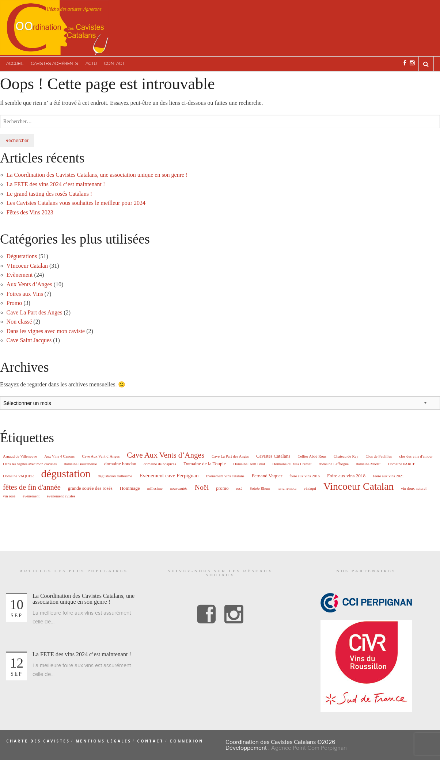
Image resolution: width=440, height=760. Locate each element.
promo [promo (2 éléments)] (222, 488)
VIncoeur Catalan (27, 266)
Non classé (19, 321)
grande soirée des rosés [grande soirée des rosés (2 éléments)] (90, 488)
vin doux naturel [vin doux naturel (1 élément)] (413, 488)
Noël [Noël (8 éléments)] (202, 487)
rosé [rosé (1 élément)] (239, 488)
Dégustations (22, 256)
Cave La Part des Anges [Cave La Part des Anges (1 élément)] (230, 456)
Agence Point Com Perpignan (309, 748)
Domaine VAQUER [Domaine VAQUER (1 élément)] (18, 476)
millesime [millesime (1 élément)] (155, 488)
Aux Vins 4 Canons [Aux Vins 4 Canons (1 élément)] (59, 456)
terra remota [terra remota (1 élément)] (286, 488)
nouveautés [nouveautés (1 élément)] (178, 488)
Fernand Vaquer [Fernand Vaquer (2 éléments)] (267, 475)
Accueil (15, 63)
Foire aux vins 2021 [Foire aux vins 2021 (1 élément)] (388, 476)
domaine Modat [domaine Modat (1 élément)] (368, 464)
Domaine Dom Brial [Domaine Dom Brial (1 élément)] (249, 464)
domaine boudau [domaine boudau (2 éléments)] (120, 463)
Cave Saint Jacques (29, 340)
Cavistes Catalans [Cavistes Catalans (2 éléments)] (273, 456)
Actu (91, 63)
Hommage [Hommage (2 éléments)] (130, 488)
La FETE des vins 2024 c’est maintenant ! (56, 184)
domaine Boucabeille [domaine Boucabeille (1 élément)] (80, 464)
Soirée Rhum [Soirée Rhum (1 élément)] (260, 488)
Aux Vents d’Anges (29, 284)
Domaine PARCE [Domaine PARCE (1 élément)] (401, 464)
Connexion (186, 741)
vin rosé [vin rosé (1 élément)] (9, 496)
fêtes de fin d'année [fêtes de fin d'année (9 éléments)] (32, 487)
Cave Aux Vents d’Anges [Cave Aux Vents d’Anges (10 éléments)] (165, 455)
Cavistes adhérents (54, 63)
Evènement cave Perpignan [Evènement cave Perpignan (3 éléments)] (169, 475)
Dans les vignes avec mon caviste (46, 331)
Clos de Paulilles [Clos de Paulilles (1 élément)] (379, 456)
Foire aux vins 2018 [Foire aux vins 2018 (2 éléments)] (346, 475)
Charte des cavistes (38, 741)
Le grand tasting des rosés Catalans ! (49, 194)
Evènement (20, 275)
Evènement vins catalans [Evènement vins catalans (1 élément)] (225, 476)
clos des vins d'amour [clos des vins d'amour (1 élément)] (416, 456)
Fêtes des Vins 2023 (30, 212)
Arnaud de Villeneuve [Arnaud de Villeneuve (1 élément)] (20, 456)
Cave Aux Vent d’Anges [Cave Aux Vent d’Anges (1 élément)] (101, 456)
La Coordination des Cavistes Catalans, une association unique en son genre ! (97, 175)
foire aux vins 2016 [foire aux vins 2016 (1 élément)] (304, 476)
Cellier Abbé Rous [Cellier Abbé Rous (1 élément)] (311, 456)
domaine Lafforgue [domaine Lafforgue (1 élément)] (334, 464)
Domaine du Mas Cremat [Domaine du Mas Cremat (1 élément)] (291, 464)
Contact (114, 63)
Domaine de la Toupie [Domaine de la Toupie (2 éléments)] (204, 463)
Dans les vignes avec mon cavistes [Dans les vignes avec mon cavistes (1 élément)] (30, 464)
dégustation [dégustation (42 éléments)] (66, 474)
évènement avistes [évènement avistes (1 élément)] (61, 496)
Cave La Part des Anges (34, 312)
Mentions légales (103, 741)
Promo (14, 303)
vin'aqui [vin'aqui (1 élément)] (310, 488)
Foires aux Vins (25, 294)
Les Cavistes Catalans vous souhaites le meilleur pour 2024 (76, 203)
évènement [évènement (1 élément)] (31, 496)
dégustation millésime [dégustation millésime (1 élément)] (115, 476)
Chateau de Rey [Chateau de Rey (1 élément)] (346, 456)
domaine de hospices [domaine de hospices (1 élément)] (160, 464)
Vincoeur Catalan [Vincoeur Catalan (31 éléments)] (358, 486)
